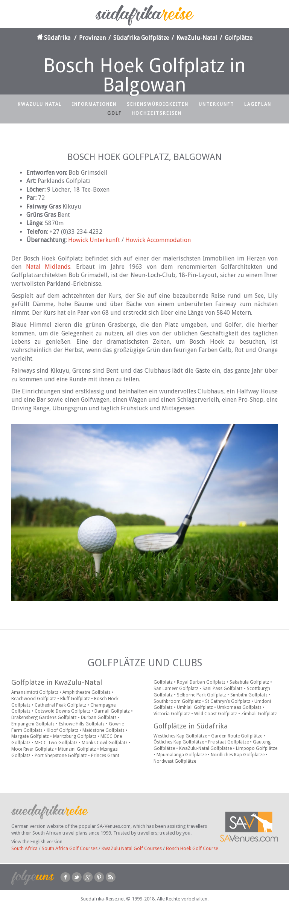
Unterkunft (216, 104)
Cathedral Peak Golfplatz (60, 705)
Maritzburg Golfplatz (74, 736)
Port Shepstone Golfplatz (61, 755)
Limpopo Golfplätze (256, 748)
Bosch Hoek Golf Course (192, 848)
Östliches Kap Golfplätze (179, 742)
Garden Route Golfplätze (236, 736)
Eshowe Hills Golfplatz (82, 724)
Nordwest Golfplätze (175, 761)
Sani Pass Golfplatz (222, 688)
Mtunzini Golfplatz (77, 749)
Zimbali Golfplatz (259, 713)
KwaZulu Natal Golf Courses (132, 848)
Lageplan (257, 104)
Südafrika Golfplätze (141, 37)
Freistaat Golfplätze (228, 742)
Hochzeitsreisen (157, 113)
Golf (114, 113)
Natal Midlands (48, 266)
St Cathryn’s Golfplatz (227, 701)
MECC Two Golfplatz (56, 742)
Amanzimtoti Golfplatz (34, 692)
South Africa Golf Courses (69, 848)
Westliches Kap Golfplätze (180, 736)
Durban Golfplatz (99, 717)
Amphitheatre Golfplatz (86, 692)
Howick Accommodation (158, 240)
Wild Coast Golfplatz (215, 713)
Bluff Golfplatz (75, 698)
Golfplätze (238, 37)
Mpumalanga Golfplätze (182, 754)
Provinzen (92, 37)
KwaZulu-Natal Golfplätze (205, 748)
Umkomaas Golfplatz (239, 707)
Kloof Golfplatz (62, 730)
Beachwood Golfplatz (33, 698)
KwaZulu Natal (40, 104)
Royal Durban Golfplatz (201, 682)
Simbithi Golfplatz (249, 695)
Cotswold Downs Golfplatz (62, 711)
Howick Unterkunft (94, 240)
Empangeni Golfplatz (33, 724)
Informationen (94, 104)
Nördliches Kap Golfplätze (238, 754)
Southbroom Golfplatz (177, 701)
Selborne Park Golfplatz (201, 695)
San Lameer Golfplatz (176, 688)
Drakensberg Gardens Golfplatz (44, 717)
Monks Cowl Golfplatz (105, 742)
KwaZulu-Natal (196, 37)
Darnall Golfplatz (112, 711)
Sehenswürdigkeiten (158, 104)
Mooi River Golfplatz (32, 749)
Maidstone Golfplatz (103, 730)
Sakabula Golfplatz (249, 682)
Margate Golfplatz (30, 736)
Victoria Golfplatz (172, 713)
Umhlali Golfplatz (195, 707)
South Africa (24, 848)
